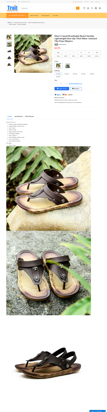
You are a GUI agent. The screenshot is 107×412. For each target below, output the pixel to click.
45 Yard (83, 74)
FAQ (86, 1)
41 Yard (58, 74)
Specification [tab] (19, 116)
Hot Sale (55, 15)
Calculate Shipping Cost (75, 83)
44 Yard (58, 76)
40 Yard (75, 74)
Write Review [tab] (29, 116)
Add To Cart (62, 89)
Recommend (45, 15)
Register (97, 1)
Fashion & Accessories (20, 22)
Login (91, 1)
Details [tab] (10, 116)
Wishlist (75, 88)
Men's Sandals (22, 24)
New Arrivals (34, 15)
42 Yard (67, 74)
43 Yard (92, 74)
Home (10, 22)
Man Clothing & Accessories (36, 22)
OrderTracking (77, 1)
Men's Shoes (12, 24)
